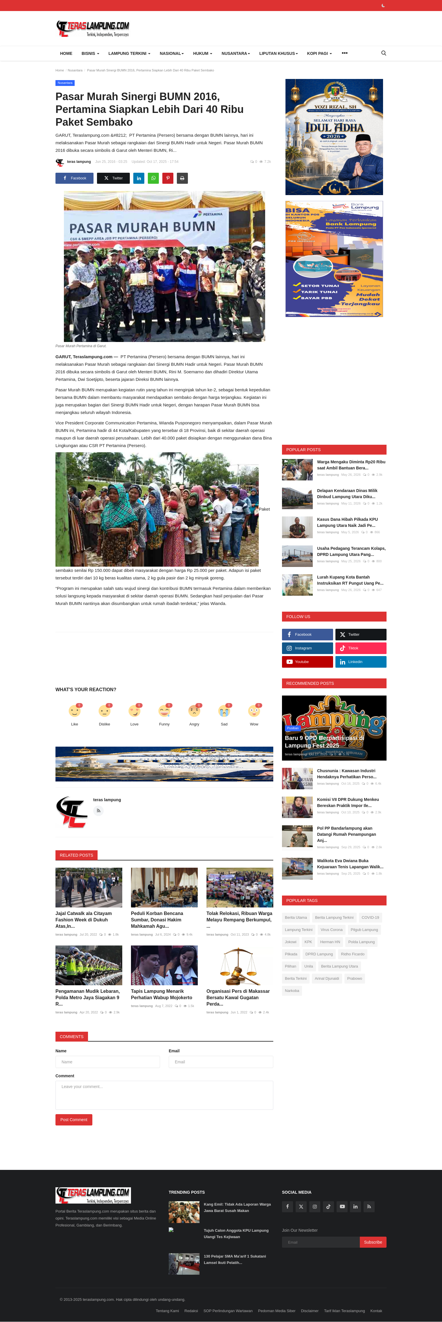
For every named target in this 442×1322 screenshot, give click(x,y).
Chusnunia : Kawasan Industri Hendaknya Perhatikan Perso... (347, 773)
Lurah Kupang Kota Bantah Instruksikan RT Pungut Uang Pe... (350, 580)
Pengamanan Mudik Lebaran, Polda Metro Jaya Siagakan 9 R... (87, 997)
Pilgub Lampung (364, 929)
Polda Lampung (361, 942)
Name (61, 1051)
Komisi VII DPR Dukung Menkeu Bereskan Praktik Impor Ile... (348, 802)
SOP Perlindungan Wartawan (228, 1311)
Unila (308, 966)
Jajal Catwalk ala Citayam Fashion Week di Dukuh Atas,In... (83, 920)
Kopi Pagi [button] (319, 53)
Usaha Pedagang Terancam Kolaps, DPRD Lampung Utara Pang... (351, 551)
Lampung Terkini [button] (130, 53)
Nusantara (75, 70)
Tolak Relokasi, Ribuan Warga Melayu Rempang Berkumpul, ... (239, 920)
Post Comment (73, 1119)
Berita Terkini (296, 978)
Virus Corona (332, 929)
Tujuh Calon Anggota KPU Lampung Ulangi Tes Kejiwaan (236, 1233)
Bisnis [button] (90, 53)
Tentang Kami (167, 1311)
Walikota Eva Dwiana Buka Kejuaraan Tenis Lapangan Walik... (350, 863)
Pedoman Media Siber (277, 1311)
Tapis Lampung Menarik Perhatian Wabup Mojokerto (161, 994)
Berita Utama (296, 917)
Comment (64, 1076)
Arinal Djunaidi (327, 978)
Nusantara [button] (236, 53)
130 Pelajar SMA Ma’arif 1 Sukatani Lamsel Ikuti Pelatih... (235, 1259)
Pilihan (290, 966)
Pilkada (291, 954)
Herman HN (330, 942)
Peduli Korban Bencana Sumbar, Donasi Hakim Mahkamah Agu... (157, 920)
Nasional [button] (172, 53)
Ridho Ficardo (352, 954)
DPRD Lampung (319, 954)
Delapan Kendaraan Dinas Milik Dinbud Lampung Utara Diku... (347, 493)
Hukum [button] (202, 53)
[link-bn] (200, 764)
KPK (308, 942)
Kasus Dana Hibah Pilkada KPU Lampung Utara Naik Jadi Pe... (347, 522)
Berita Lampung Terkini (334, 917)
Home (66, 53)
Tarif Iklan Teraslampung (344, 1311)
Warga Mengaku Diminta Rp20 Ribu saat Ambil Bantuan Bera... (351, 465)
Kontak (376, 1311)
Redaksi (191, 1311)
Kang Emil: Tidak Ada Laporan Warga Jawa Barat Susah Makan (237, 1207)
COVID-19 (370, 917)
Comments (72, 1036)
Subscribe (373, 1242)
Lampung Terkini (298, 929)
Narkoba (292, 990)
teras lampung (73, 162)
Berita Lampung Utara (339, 966)
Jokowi (291, 942)
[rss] (369, 1206)
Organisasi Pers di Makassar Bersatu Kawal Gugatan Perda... (238, 997)
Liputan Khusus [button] (278, 53)
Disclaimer (310, 1311)
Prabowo (354, 978)
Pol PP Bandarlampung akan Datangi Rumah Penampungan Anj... (346, 834)
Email (174, 1051)
